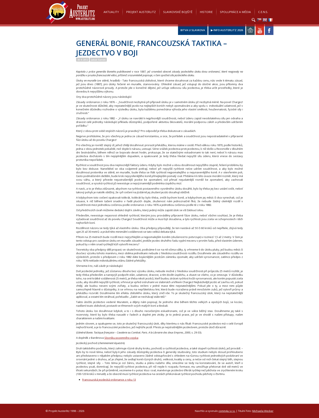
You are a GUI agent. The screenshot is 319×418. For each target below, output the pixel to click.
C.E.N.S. (263, 12)
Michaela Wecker (262, 411)
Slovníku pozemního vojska (121, 338)
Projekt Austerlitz (70, 12)
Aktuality (111, 12)
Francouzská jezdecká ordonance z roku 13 (109, 379)
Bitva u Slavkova (192, 30)
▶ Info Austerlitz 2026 (227, 30)
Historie (206, 12)
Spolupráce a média (235, 12)
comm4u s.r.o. (226, 411)
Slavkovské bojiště (177, 12)
